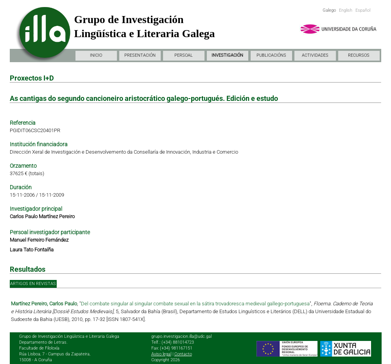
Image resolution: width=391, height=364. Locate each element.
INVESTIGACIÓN (227, 55)
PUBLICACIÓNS (271, 55)
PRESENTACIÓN (140, 55)
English (345, 10)
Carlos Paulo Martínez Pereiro (42, 216)
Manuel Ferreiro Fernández (39, 240)
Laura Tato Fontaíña (32, 250)
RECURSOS (358, 55)
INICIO (96, 55)
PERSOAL (183, 55)
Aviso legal (161, 354)
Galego (329, 10)
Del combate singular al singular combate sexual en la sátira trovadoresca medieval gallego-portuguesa (195, 304)
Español (362, 10)
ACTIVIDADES (315, 55)
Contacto (183, 354)
